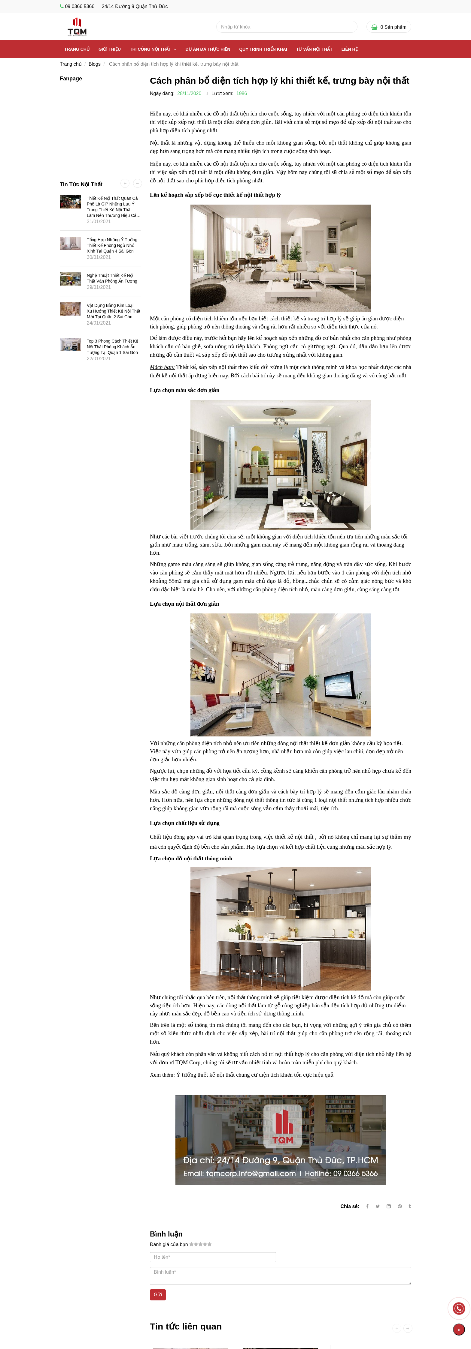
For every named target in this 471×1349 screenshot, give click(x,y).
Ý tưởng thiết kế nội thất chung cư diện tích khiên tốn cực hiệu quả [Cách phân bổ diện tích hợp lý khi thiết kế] (254, 1075)
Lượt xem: (222, 93)
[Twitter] (377, 1206)
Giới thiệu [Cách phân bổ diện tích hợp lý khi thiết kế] (110, 49)
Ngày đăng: (162, 93)
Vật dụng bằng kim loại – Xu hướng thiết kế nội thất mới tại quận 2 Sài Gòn (113, 311)
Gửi (158, 1294)
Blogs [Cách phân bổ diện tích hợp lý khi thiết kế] (95, 64)
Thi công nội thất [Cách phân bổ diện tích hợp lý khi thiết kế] (151, 49)
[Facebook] (367, 1206)
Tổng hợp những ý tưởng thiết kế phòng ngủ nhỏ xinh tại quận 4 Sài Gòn (112, 245)
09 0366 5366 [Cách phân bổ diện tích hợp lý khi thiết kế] (79, 6)
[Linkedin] (389, 1206)
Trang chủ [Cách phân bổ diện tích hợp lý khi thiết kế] (77, 49)
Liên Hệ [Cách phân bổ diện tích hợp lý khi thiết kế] (350, 49)
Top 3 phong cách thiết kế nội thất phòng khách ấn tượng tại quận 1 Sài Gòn (112, 347)
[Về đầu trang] (459, 1330)
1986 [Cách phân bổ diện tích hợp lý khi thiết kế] (241, 93)
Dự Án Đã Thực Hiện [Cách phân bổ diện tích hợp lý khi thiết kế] (207, 49)
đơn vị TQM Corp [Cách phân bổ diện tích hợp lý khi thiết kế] (180, 1062)
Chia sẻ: (349, 1206)
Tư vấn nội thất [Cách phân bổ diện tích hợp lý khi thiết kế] (314, 49)
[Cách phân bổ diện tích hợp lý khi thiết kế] (400, 1206)
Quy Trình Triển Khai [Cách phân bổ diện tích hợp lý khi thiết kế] (263, 49)
